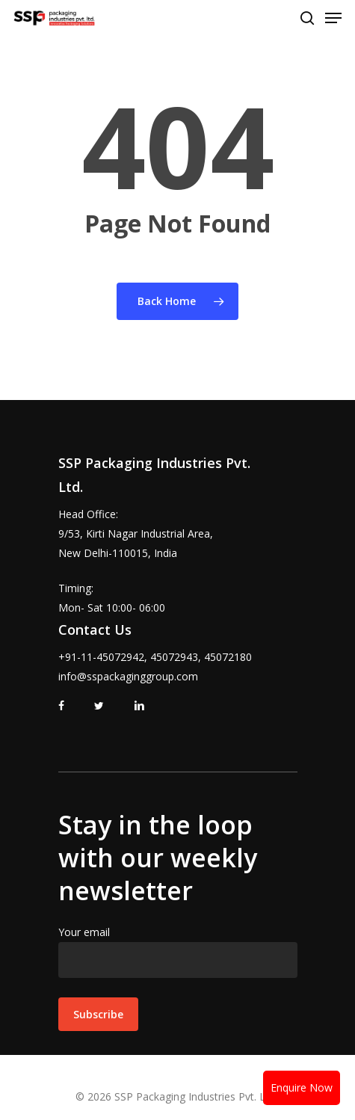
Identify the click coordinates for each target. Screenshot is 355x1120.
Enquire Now (302, 1087)
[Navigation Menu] (333, 17)
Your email (177, 951)
